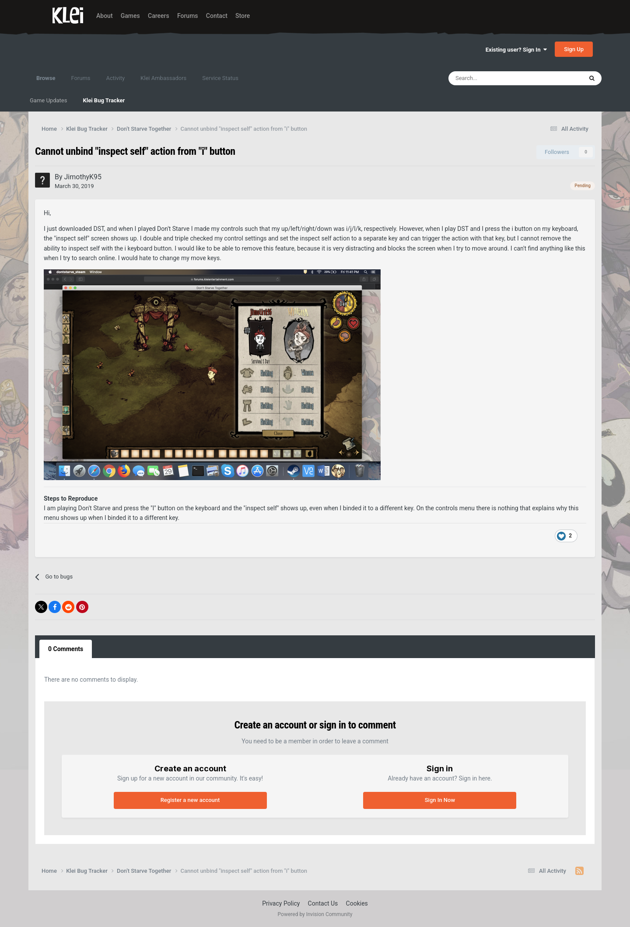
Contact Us (323, 903)
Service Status (220, 78)
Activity (115, 78)
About (104, 15)
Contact (217, 15)
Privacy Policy (281, 903)
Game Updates (48, 100)
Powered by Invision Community (315, 914)
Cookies (357, 903)
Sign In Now (440, 800)
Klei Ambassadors (163, 78)
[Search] (496, 78)
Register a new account (190, 800)
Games (130, 15)
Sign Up (574, 49)
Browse (45, 82)
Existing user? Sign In (516, 49)
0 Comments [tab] (65, 648)
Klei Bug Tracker (104, 100)
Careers (158, 15)
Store (242, 15)
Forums (187, 15)
